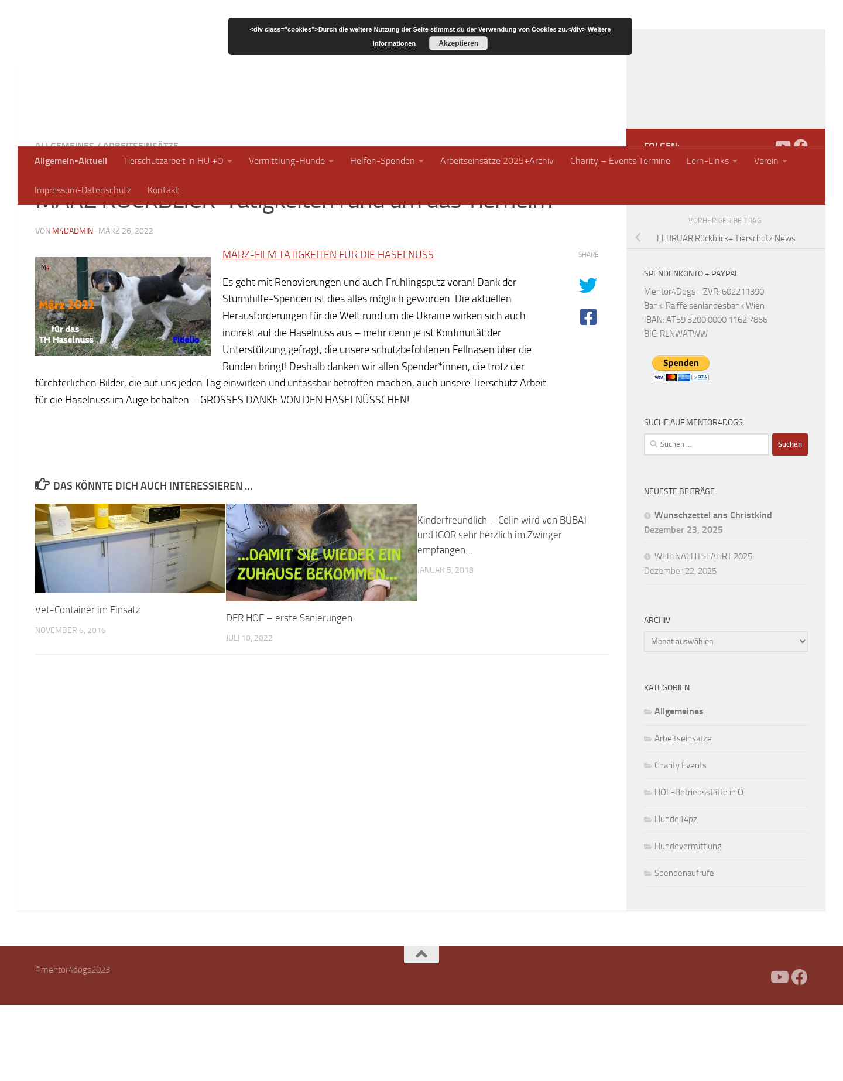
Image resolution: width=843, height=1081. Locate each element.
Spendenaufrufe (684, 949)
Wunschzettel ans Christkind (713, 591)
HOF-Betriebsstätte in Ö (698, 868)
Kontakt (163, 190)
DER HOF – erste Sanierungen (289, 694)
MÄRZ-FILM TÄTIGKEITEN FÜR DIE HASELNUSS (328, 330)
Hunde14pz (675, 895)
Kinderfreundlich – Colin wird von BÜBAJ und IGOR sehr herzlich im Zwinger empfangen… (502, 611)
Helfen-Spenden (382, 160)
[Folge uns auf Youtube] (782, 222)
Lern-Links (708, 160)
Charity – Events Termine (620, 160)
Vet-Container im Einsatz (87, 686)
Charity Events (680, 841)
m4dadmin (72, 307)
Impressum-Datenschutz (83, 190)
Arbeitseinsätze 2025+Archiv (497, 160)
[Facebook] (763, 222)
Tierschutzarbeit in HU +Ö (174, 160)
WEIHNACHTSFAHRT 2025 (703, 632)
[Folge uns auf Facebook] (801, 222)
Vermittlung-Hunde (287, 160)
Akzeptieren (458, 43)
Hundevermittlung (688, 922)
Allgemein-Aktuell (71, 160)
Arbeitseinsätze (141, 222)
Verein (766, 160)
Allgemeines (64, 222)
